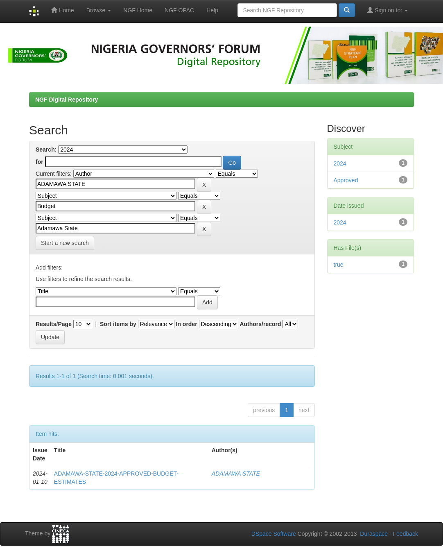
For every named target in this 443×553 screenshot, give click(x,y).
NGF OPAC (179, 10)
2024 (340, 163)
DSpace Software (273, 533)
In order (186, 324)
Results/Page (54, 324)
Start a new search (65, 243)
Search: (46, 149)
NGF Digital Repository (66, 99)
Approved (346, 180)
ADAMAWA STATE (236, 473)
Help (212, 10)
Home (62, 10)
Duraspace (374, 533)
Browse (98, 10)
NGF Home (137, 10)
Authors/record (260, 324)
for (39, 162)
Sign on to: (387, 10)
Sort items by (118, 324)
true (339, 264)
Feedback (405, 533)
